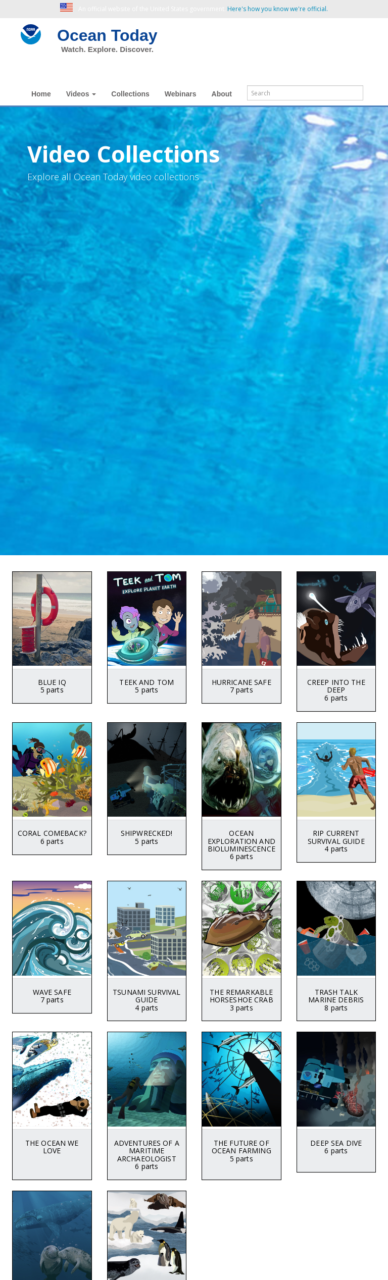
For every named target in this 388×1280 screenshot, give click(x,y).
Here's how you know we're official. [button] (277, 9)
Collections (130, 94)
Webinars (181, 94)
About (222, 94)
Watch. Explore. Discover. (107, 49)
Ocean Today (107, 35)
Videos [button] (81, 94)
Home (41, 94)
